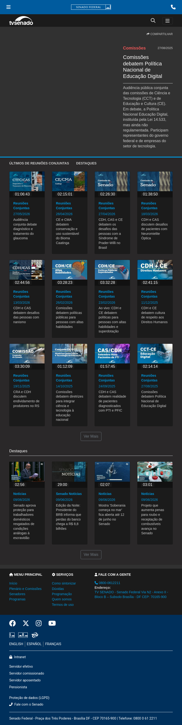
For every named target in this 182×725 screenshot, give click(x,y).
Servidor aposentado (25, 680)
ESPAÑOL (34, 644)
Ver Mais (91, 436)
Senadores (17, 594)
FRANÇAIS (53, 644)
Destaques (86, 163)
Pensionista (18, 687)
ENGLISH (16, 644)
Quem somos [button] (62, 599)
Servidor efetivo (21, 667)
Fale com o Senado (26, 704)
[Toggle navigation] (167, 20)
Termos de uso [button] (63, 605)
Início (13, 583)
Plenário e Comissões (25, 589)
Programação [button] (62, 594)
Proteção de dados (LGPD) (29, 698)
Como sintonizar (64, 583)
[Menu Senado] (8, 7)
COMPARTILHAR (160, 34)
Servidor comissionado (26, 673)
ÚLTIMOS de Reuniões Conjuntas (39, 163)
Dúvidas (58, 589)
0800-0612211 (107, 583)
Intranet (17, 657)
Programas (17, 599)
